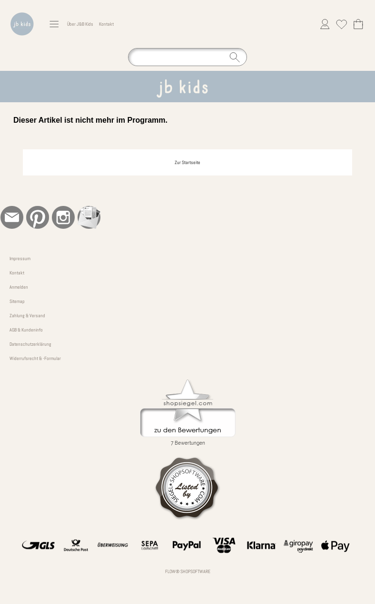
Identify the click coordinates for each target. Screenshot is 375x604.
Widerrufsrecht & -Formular (35, 358)
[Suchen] (187, 57)
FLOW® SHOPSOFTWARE (187, 571)
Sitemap (17, 301)
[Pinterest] (37, 217)
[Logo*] (22, 10)
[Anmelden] (325, 24)
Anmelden (19, 287)
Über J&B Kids (80, 24)
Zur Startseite (187, 162)
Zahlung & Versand (27, 315)
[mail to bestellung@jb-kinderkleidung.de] (12, 217)
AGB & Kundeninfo (26, 330)
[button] (54, 24)
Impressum (20, 258)
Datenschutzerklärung (30, 344)
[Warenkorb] (358, 24)
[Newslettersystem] (89, 217)
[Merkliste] (341, 24)
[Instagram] (63, 217)
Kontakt (106, 24)
